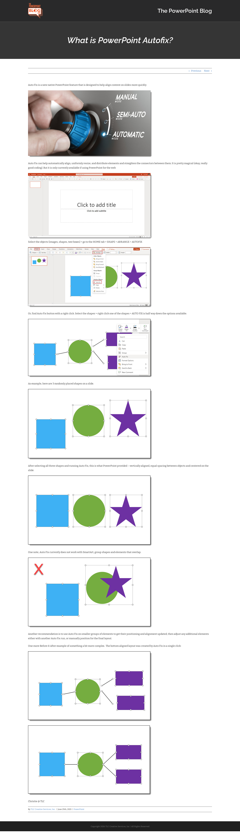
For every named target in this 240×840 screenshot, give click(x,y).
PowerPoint (79, 809)
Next (207, 70)
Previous (196, 70)
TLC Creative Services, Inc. (43, 809)
